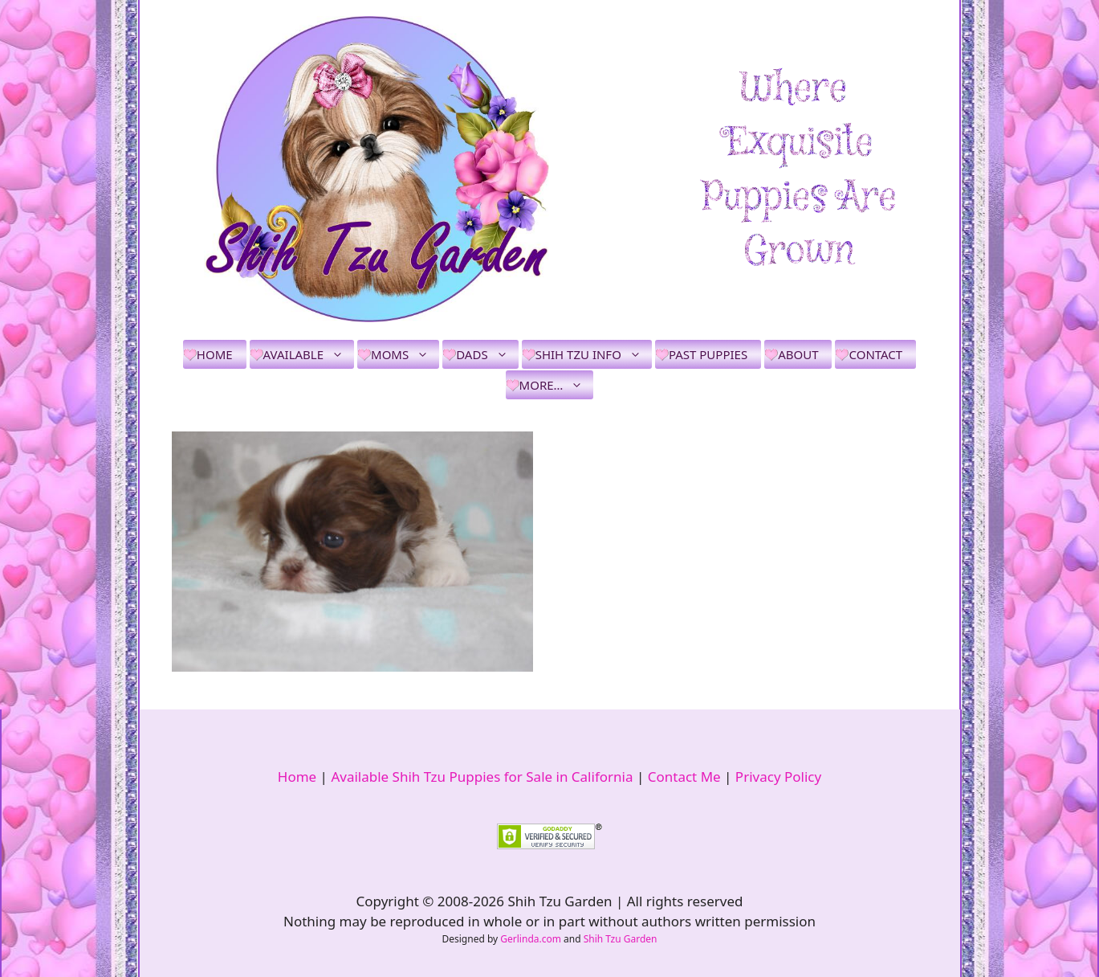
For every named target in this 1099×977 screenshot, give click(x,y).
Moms (405, 354)
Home (215, 354)
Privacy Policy (778, 776)
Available (308, 354)
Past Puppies (708, 354)
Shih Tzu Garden (620, 939)
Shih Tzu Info (593, 354)
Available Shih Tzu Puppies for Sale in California (482, 776)
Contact (875, 354)
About (798, 354)
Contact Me (684, 776)
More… (556, 384)
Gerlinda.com (530, 939)
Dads (487, 354)
